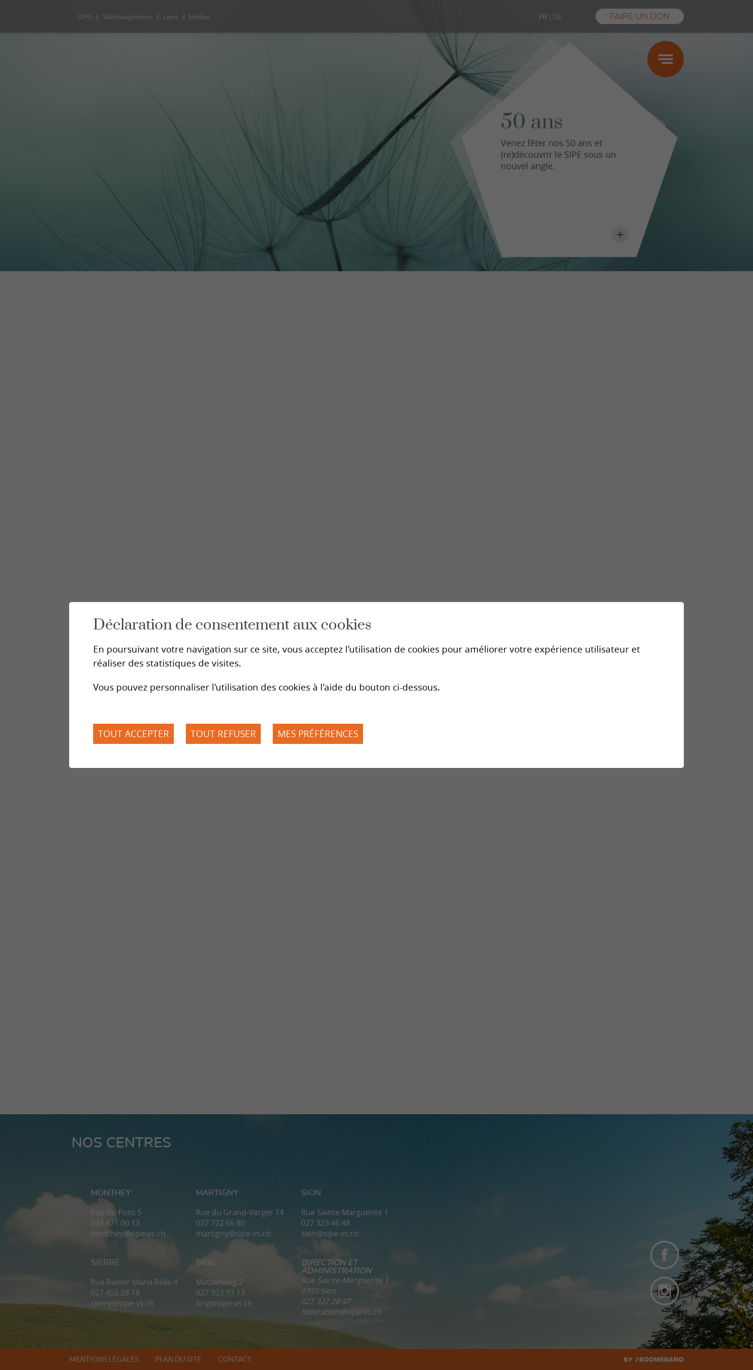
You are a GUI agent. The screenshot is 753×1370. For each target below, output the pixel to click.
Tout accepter (133, 734)
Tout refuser (223, 734)
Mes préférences (318, 734)
